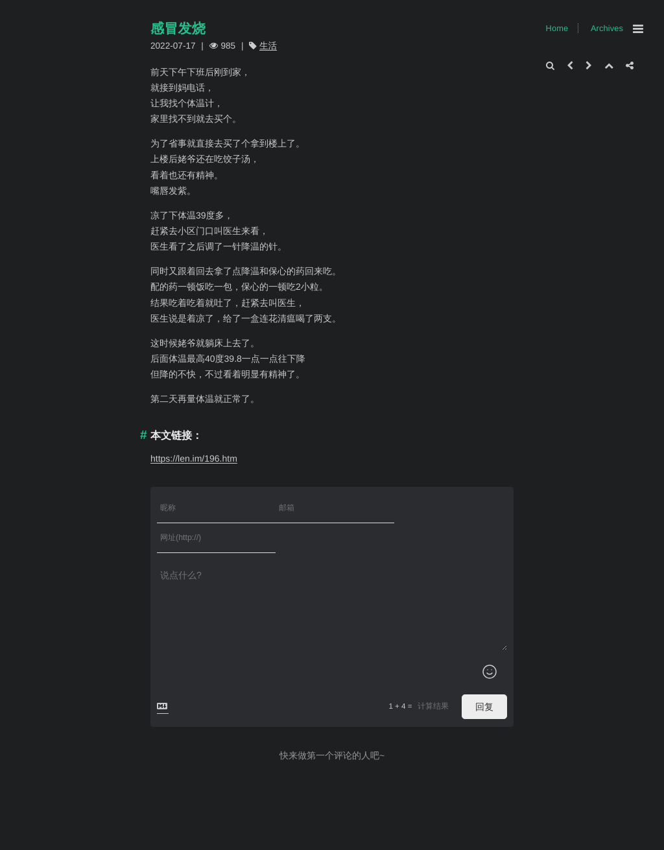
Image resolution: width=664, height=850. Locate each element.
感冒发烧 (178, 28)
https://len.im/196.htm (193, 458)
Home (557, 28)
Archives (607, 28)
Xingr (217, 841)
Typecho (186, 841)
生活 (268, 46)
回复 (484, 677)
